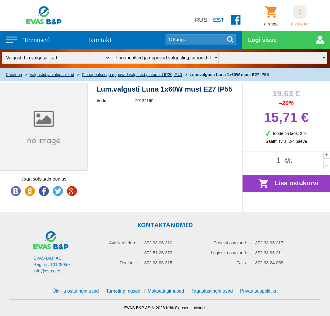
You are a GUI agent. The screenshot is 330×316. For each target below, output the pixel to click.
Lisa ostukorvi (296, 183)
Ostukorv (300, 24)
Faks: (241, 262)
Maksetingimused (166, 291)
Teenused (36, 40)
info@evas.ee (46, 270)
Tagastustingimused (212, 291)
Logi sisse (262, 40)
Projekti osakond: (230, 242)
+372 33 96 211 (268, 252)
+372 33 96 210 (157, 242)
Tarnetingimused (123, 291)
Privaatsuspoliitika (259, 291)
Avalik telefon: (122, 242)
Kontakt (100, 40)
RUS (201, 20)
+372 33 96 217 (268, 242)
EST (218, 20)
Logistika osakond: (229, 252)
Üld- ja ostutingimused (75, 291)
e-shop (271, 24)
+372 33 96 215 (157, 262)
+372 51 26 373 (157, 252)
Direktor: (128, 262)
